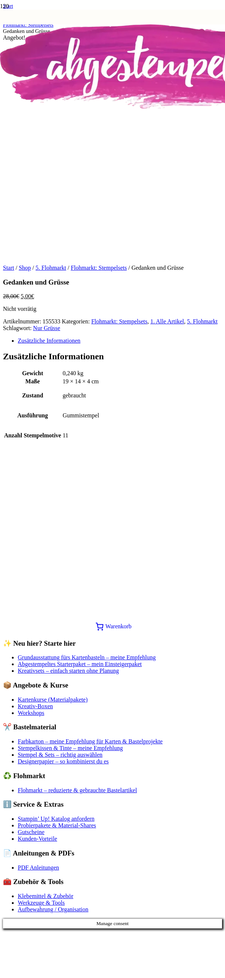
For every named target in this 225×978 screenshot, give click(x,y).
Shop (25, 268)
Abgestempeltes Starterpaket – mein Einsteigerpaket (80, 664)
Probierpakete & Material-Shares (57, 825)
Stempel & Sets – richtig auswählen (60, 755)
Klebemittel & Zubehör (45, 896)
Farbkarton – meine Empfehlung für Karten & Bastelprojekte (90, 741)
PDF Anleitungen (38, 867)
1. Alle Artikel (167, 321)
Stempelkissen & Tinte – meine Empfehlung (70, 748)
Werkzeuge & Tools (41, 903)
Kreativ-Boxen (35, 706)
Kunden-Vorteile (37, 839)
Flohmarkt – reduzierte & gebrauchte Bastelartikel (77, 790)
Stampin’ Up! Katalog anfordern (56, 819)
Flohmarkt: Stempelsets (99, 268)
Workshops (31, 713)
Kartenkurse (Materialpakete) (53, 699)
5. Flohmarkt (51, 268)
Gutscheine (31, 832)
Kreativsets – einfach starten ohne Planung (68, 671)
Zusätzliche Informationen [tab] (49, 340)
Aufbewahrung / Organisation (53, 909)
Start (8, 268)
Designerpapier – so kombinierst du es (63, 761)
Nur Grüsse (46, 328)
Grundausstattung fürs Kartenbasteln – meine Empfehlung (87, 657)
